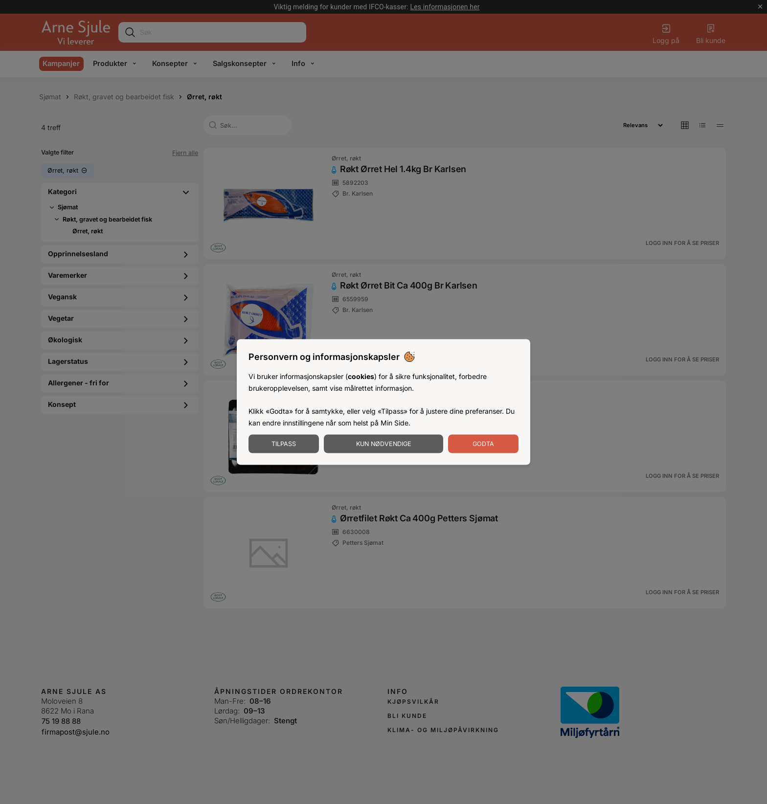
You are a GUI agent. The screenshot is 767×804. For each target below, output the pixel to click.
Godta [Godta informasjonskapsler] (483, 443)
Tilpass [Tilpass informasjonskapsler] (283, 443)
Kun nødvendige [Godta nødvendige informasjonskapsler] (383, 443)
